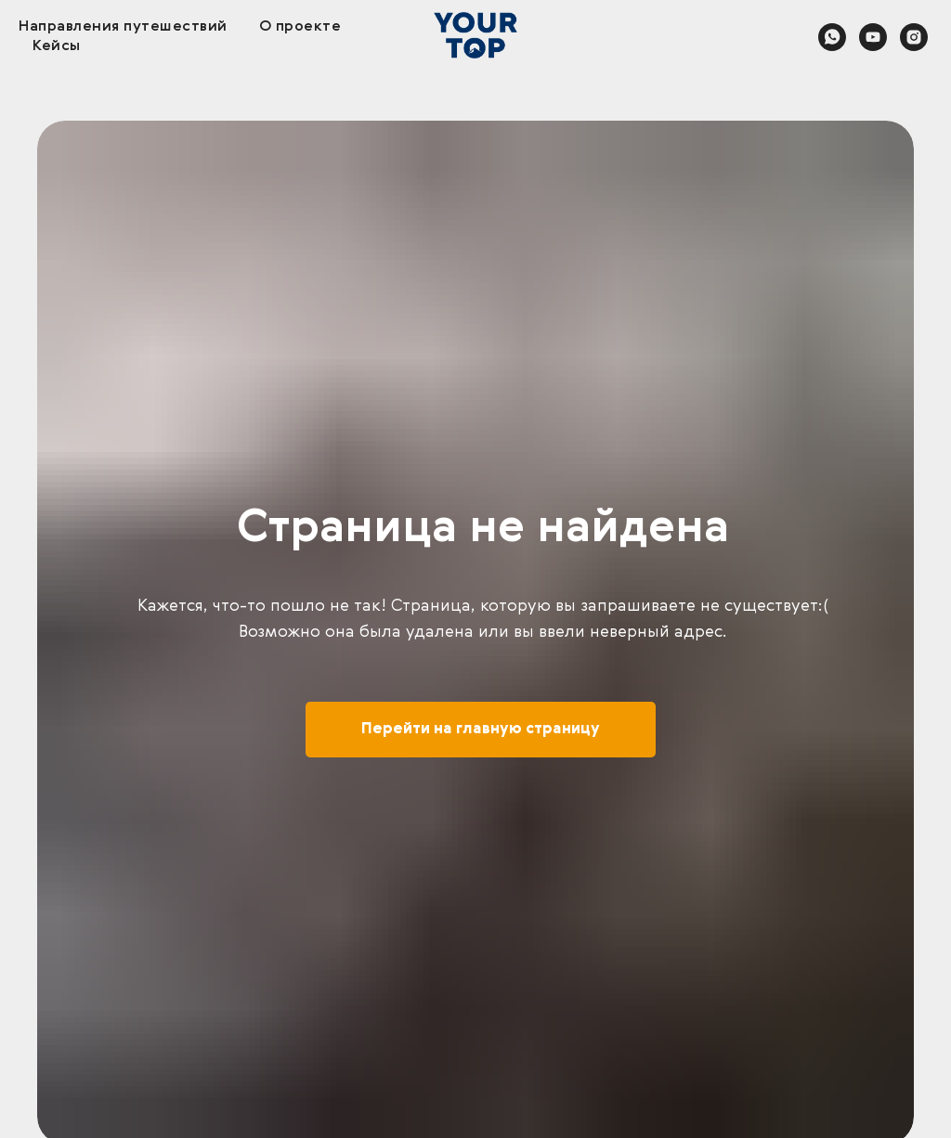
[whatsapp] (832, 37)
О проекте (300, 26)
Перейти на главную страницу (480, 729)
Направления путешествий (123, 26)
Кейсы (57, 46)
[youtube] (873, 37)
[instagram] (914, 37)
